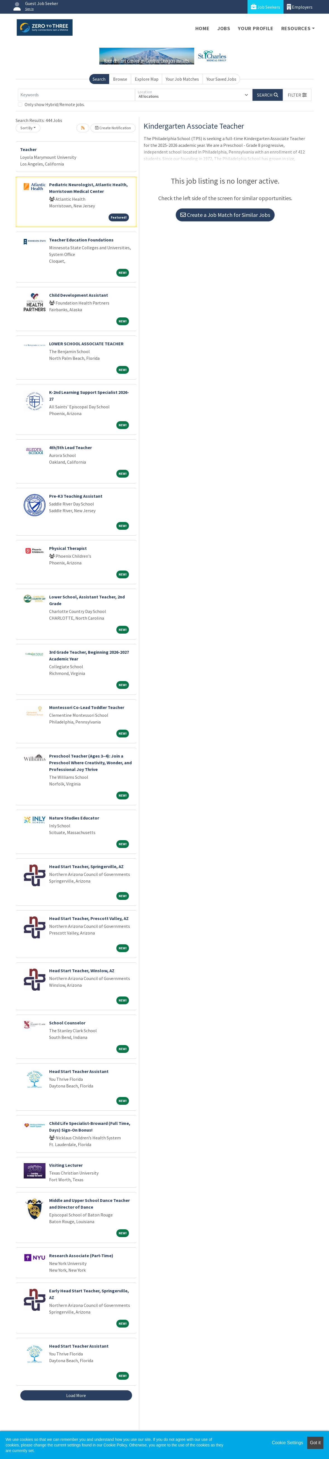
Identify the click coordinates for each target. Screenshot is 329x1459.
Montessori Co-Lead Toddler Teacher (86, 707)
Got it (315, 1442)
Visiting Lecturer (66, 1165)
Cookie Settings (287, 1442)
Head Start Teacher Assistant (79, 1071)
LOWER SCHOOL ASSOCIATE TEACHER (86, 343)
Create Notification (113, 127)
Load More (76, 1395)
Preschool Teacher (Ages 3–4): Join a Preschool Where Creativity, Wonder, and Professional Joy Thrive (90, 762)
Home (202, 28)
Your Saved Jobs (221, 79)
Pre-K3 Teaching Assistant (75, 496)
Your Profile (255, 28)
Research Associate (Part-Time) (81, 1255)
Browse (120, 79)
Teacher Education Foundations (81, 240)
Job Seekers (265, 6)
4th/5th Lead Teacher (70, 447)
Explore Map (147, 79)
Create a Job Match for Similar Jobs (225, 214)
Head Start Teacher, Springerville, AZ (86, 866)
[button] (297, 95)
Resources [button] (296, 28)
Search (99, 79)
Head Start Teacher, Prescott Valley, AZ (89, 918)
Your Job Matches (182, 79)
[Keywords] (76, 95)
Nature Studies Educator (74, 818)
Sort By (26, 127)
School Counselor (67, 1023)
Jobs (223, 28)
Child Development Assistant (78, 295)
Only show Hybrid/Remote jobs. (55, 104)
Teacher (28, 149)
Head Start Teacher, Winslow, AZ (81, 970)
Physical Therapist (68, 548)
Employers (300, 6)
